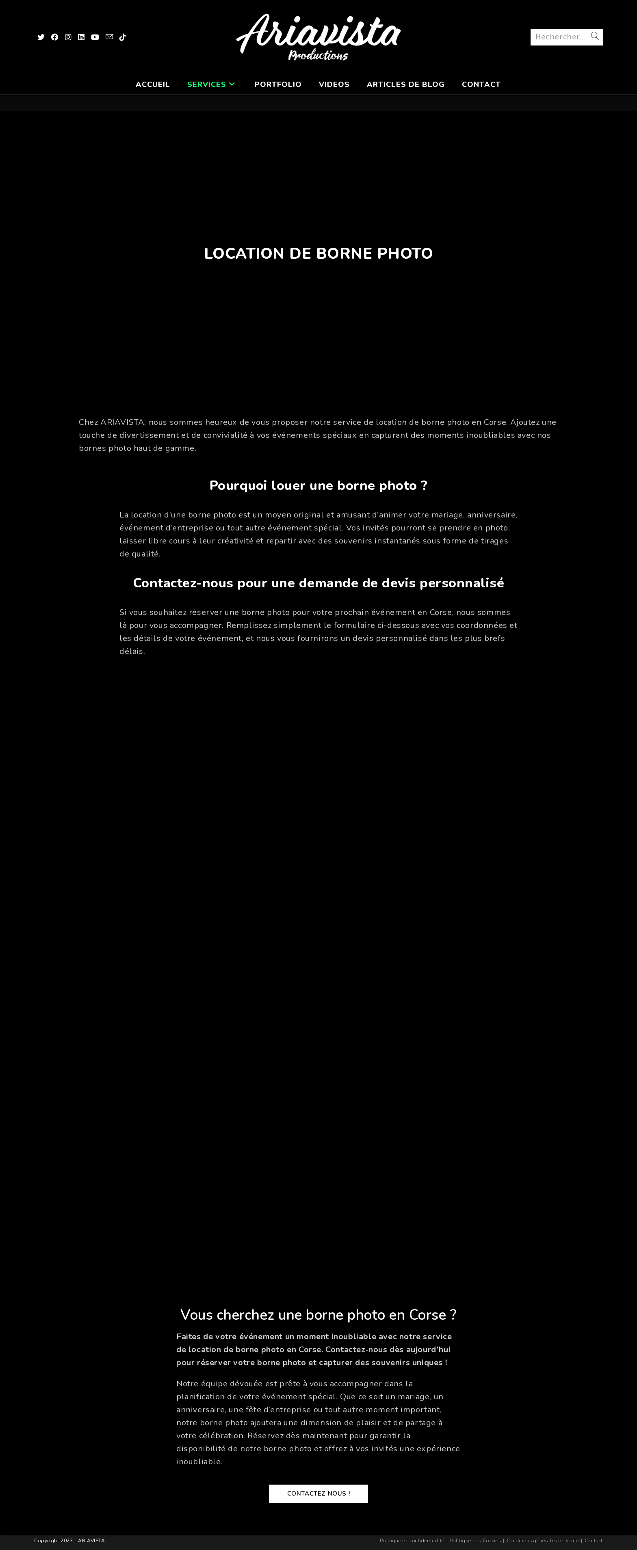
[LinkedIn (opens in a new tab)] (81, 38)
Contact (594, 1540)
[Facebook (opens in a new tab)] (55, 38)
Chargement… (318, 972)
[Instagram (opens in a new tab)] (68, 38)
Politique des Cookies (475, 1540)
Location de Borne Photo (318, 255)
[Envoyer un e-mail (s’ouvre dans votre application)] (109, 38)
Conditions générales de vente (543, 1540)
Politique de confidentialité (412, 1540)
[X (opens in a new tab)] (41, 38)
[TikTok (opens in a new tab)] (122, 38)
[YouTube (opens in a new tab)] (95, 38)
